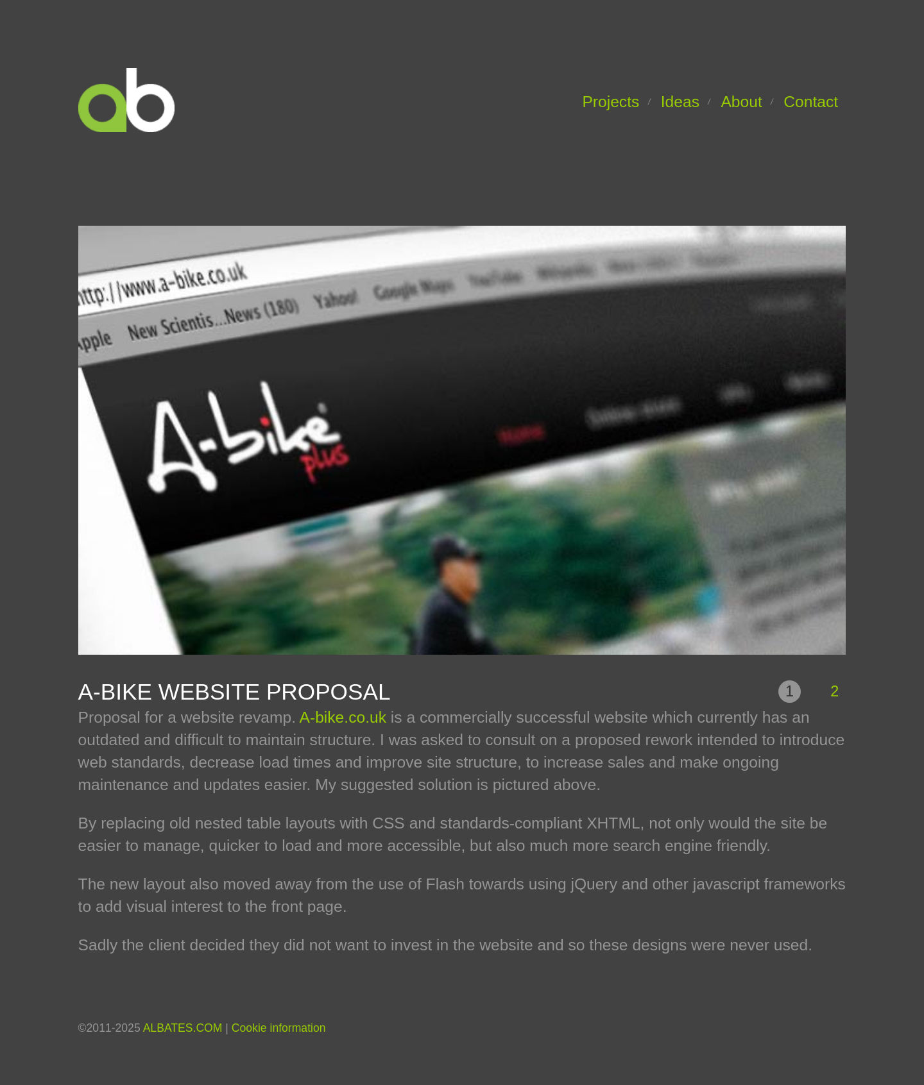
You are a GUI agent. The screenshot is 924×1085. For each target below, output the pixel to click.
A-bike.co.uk (343, 717)
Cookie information (279, 1028)
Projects (610, 101)
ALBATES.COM (183, 1028)
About (741, 101)
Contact (810, 101)
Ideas (680, 101)
